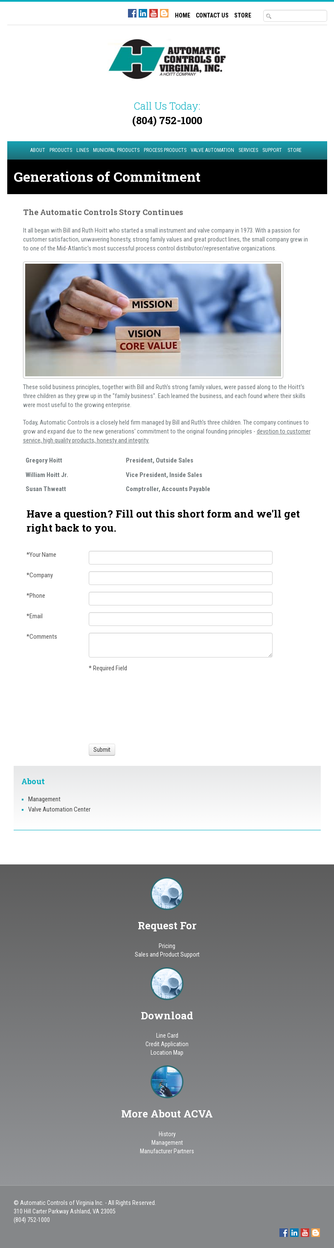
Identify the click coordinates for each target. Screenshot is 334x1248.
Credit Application (167, 1044)
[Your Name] (181, 557)
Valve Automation (212, 150)
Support (272, 150)
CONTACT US (212, 15)
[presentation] (120, 706)
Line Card (167, 1035)
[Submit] (102, 750)
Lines (82, 150)
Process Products (165, 150)
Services (248, 150)
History (167, 1134)
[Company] (181, 578)
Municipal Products (116, 150)
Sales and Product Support (167, 954)
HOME (182, 15)
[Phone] (181, 598)
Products (60, 150)
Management (44, 799)
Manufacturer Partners (167, 1151)
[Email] (181, 619)
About (37, 150)
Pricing (167, 946)
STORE (242, 15)
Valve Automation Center (59, 809)
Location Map (167, 1052)
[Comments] (181, 645)
